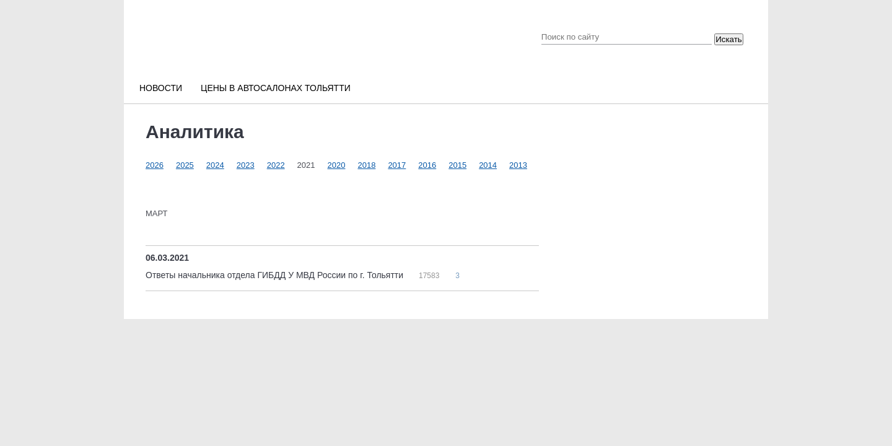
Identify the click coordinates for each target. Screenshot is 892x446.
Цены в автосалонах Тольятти (276, 88)
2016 (427, 165)
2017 (397, 165)
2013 (518, 165)
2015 (457, 165)
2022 (276, 165)
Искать (728, 39)
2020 (337, 165)
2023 (246, 165)
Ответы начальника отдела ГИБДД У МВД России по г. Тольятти (276, 275)
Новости (160, 88)
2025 (185, 165)
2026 (155, 165)
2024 (215, 165)
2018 (366, 165)
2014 (488, 165)
